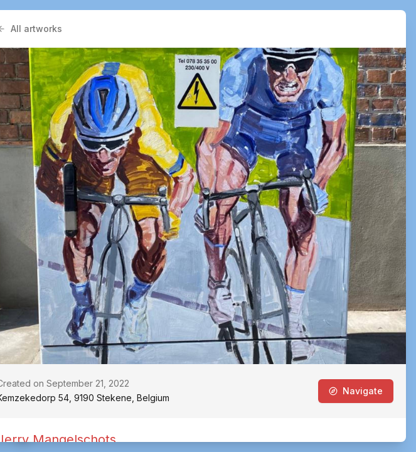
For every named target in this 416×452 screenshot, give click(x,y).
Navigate (356, 390)
